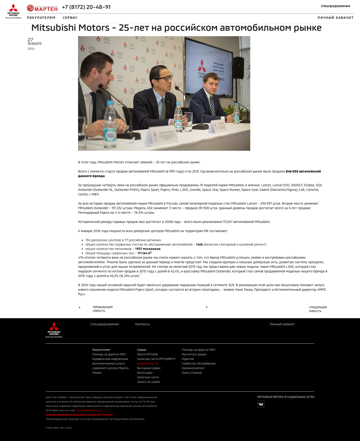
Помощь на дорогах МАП (109, 354)
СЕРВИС (70, 17)
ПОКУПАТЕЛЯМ (41, 17)
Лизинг (97, 372)
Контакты (142, 324)
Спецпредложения (335, 6)
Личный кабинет (282, 324)
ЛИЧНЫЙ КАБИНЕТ (336, 17)
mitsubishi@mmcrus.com (89, 410)
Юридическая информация (110, 358)
